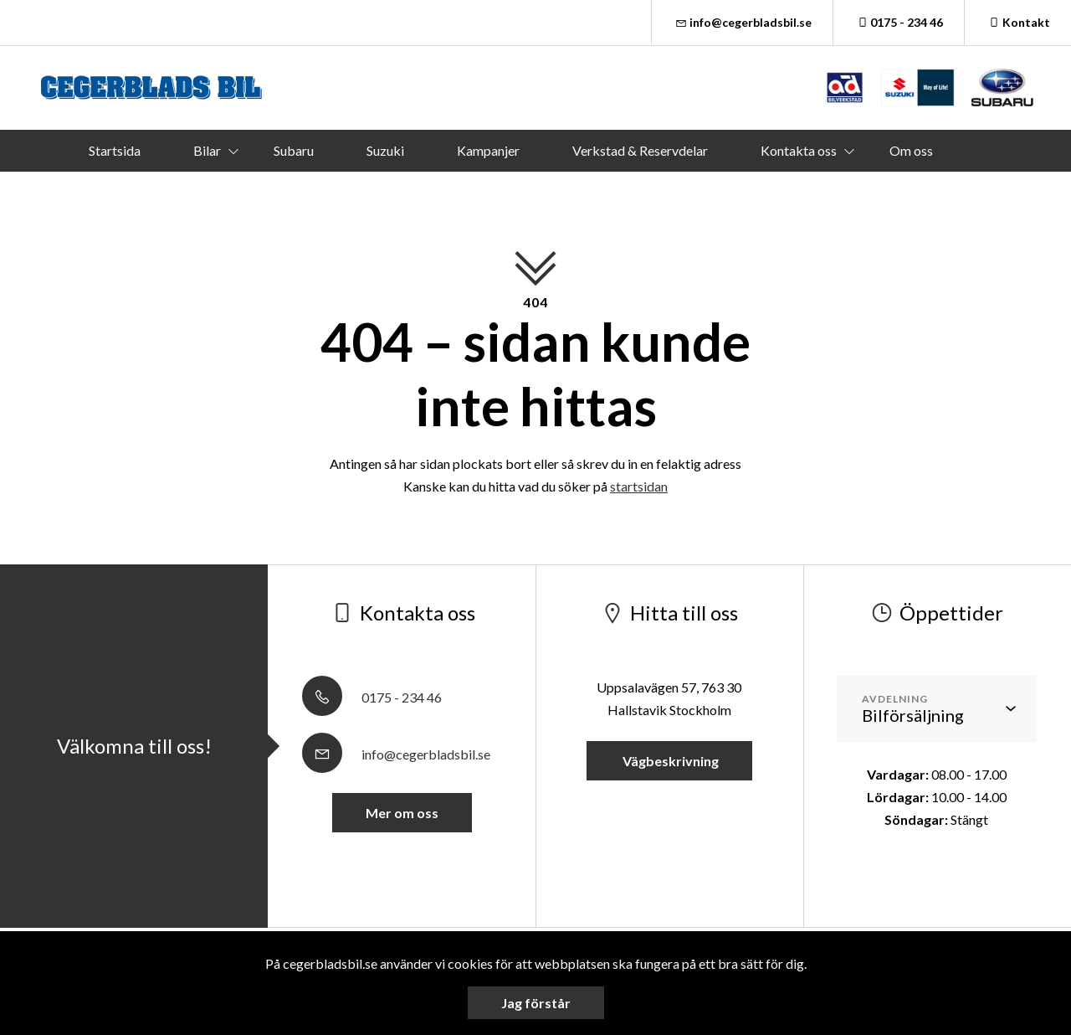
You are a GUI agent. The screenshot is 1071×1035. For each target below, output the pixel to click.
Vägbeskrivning (669, 761)
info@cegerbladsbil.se (742, 22)
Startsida (115, 150)
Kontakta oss (799, 150)
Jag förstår (536, 1003)
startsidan (639, 486)
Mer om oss (402, 813)
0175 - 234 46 (899, 22)
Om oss (911, 150)
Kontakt (1018, 22)
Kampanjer (488, 150)
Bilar (207, 150)
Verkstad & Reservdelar (640, 150)
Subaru (294, 150)
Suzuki (385, 150)
